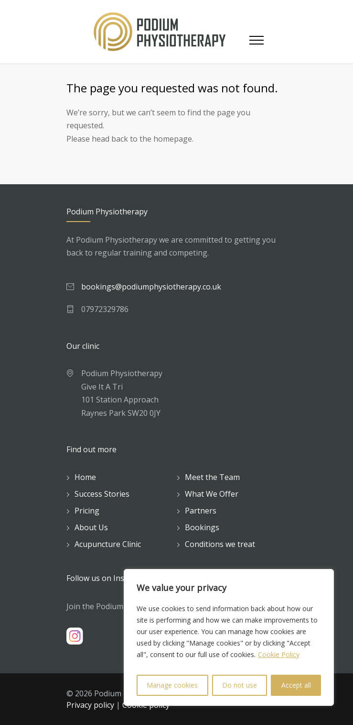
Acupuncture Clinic (108, 544)
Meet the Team (212, 477)
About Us (91, 527)
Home (85, 477)
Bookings (202, 527)
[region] (229, 637)
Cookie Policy (279, 654)
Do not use (239, 685)
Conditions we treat (220, 544)
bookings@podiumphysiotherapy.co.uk (151, 286)
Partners (200, 510)
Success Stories (102, 494)
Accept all (296, 685)
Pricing (87, 510)
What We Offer (211, 494)
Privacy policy (90, 705)
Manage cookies (172, 685)
